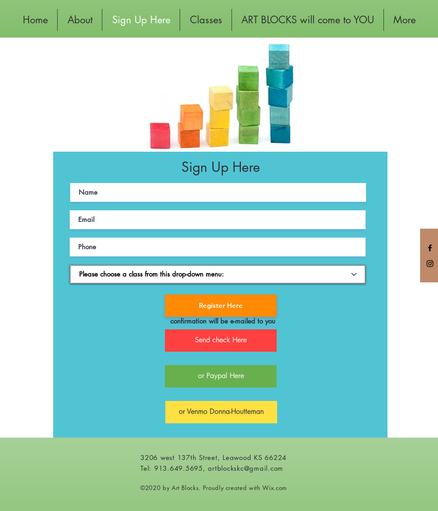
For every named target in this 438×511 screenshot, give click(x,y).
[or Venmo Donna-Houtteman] (221, 412)
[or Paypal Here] (221, 376)
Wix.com (274, 488)
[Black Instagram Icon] (429, 263)
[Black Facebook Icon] (429, 247)
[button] (221, 340)
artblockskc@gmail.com (245, 468)
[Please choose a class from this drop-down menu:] (218, 274)
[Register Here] (221, 305)
